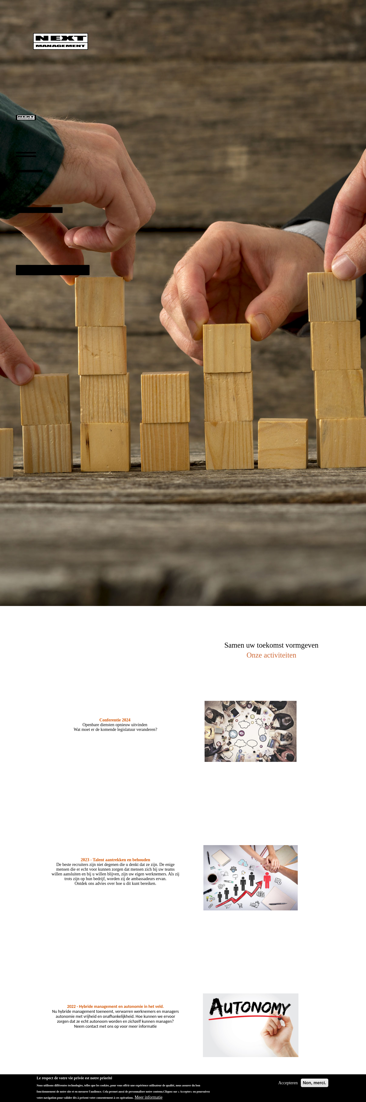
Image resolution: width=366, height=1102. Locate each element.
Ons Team (24, 194)
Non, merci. (314, 1082)
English (28, 311)
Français (29, 297)
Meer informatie (148, 1097)
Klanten (26, 233)
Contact (29, 283)
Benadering (19, 153)
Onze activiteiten (36, 266)
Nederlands (32, 324)
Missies (20, 167)
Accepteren (288, 1082)
